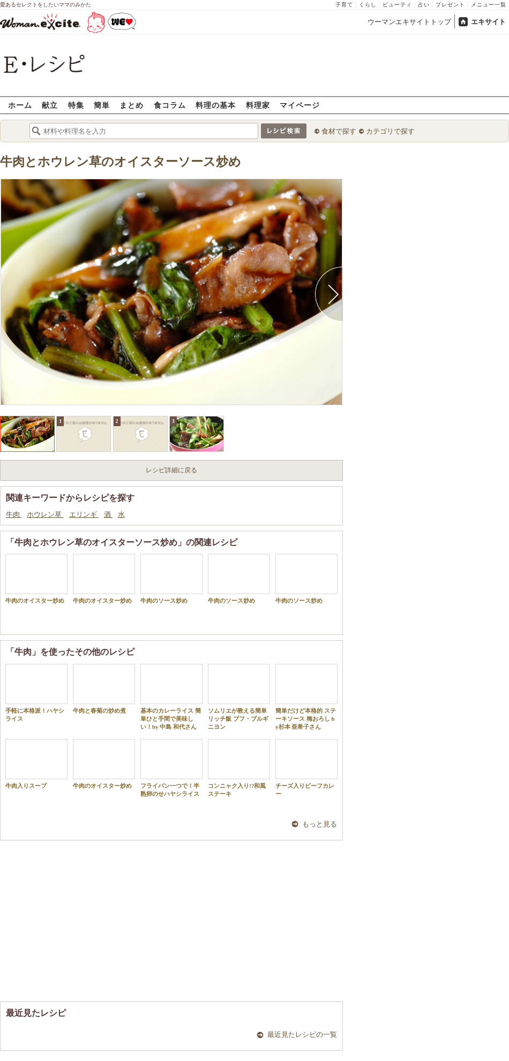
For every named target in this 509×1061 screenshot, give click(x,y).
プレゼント (450, 5)
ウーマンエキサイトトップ (409, 22)
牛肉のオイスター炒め (36, 579)
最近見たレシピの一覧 (302, 1034)
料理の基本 (216, 105)
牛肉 (13, 514)
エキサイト (488, 22)
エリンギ (84, 514)
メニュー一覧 (488, 5)
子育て (344, 5)
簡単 (102, 105)
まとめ (131, 105)
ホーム (20, 105)
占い (424, 5)
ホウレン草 (45, 514)
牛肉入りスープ (36, 764)
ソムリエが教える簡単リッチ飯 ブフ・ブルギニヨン (239, 697)
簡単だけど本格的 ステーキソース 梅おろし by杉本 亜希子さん (306, 697)
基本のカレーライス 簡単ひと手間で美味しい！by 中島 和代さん (171, 697)
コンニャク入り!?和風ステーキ (239, 768)
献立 (50, 105)
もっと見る (319, 824)
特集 (76, 105)
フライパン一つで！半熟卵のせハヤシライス (171, 768)
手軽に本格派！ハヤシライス (36, 693)
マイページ (300, 105)
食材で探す (338, 131)
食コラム (170, 105)
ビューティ (397, 5)
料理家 (258, 105)
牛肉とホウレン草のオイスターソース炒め (120, 162)
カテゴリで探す (390, 131)
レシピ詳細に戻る (171, 470)
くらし (368, 5)
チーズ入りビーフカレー (306, 768)
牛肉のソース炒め (171, 579)
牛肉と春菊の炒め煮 (104, 689)
